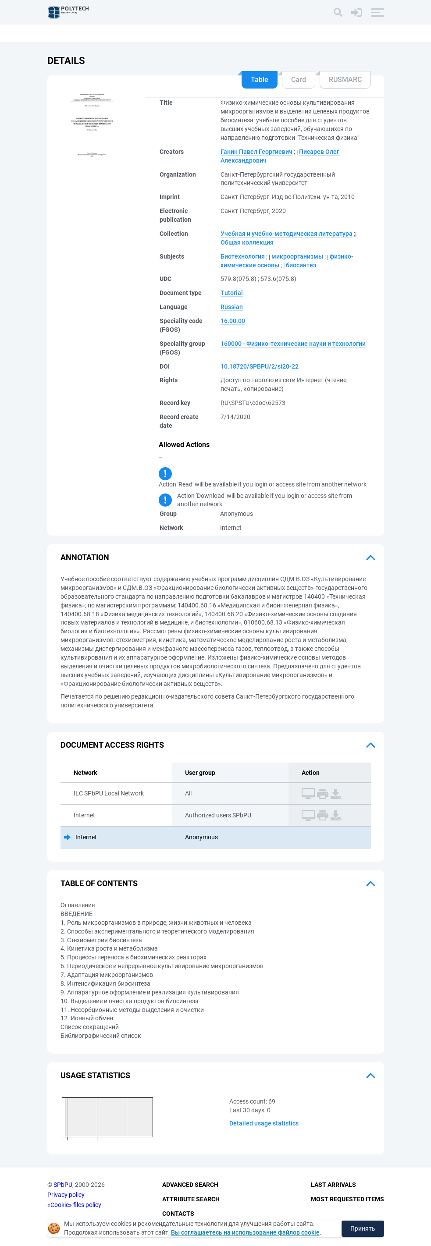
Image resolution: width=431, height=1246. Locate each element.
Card (298, 79)
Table (259, 79)
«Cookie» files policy (74, 1204)
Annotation (85, 557)
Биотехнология (243, 256)
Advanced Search (190, 1185)
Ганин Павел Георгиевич (256, 151)
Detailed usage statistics (264, 1123)
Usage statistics (95, 1075)
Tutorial (232, 292)
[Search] (338, 12)
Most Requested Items (347, 1199)
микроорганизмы (297, 256)
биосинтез (301, 265)
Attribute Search (191, 1199)
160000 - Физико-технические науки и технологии (293, 343)
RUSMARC (345, 79)
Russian (232, 306)
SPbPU (62, 1185)
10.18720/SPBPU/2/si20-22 (260, 366)
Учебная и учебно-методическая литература (287, 233)
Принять (362, 1228)
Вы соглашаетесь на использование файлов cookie (245, 1232)
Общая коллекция (247, 242)
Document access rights (112, 744)
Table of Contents (99, 883)
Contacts (178, 1213)
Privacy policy (66, 1194)
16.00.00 (233, 320)
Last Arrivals (333, 1185)
